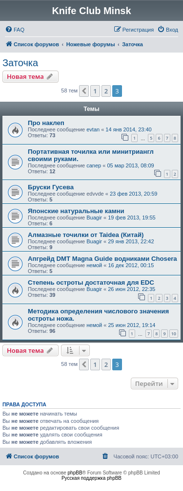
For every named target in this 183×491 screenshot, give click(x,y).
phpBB (75, 472)
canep (93, 165)
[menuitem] (14, 30)
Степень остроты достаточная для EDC (91, 282)
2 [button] (106, 91)
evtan (93, 129)
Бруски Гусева (51, 187)
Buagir (94, 217)
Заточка (20, 62)
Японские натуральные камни (76, 211)
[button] (84, 91)
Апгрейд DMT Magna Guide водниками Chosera (102, 258)
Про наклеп (46, 123)
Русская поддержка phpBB (91, 478)
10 (173, 333)
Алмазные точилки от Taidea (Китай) (85, 234)
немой (94, 265)
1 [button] (95, 91)
